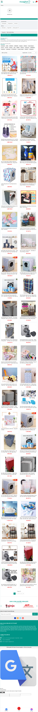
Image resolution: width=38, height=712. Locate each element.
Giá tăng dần (4, 23)
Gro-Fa (2, 47)
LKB (14, 47)
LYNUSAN (16, 45)
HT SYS (6, 47)
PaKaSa (25, 45)
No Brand (3, 45)
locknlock (3, 49)
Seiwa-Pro (27, 47)
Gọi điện (19, 708)
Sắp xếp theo (25, 52)
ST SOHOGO (14, 49)
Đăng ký (35, 614)
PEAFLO (22, 47)
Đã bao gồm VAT (16, 27)
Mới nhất (15, 23)
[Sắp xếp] (32, 52)
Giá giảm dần (10, 23)
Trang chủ (4, 32)
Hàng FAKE (9, 27)
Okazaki (20, 45)
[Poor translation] (3, 693)
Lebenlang (8, 49)
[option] (9, 12)
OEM (7, 45)
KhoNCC (26, 49)
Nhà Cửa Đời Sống (10, 32)
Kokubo (10, 47)
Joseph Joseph (20, 49)
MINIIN (18, 47)
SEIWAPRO (32, 47)
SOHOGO (11, 45)
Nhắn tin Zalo (6, 709)
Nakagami (31, 49)
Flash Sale (3, 27)
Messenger (31, 709)
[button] (1, 606)
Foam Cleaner (30, 45)
